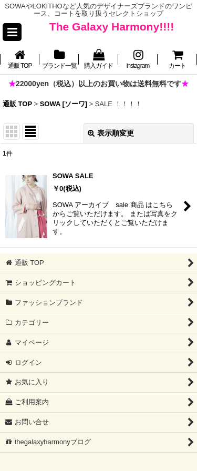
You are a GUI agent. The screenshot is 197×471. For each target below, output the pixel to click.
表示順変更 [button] (111, 133)
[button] (12, 32)
